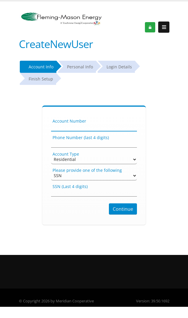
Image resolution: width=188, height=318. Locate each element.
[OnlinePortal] (60, 19)
